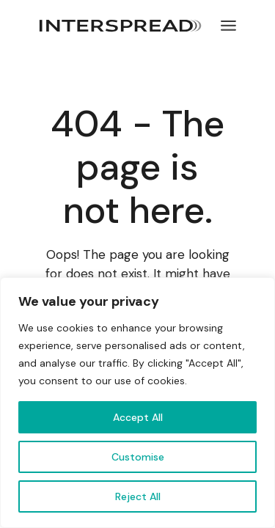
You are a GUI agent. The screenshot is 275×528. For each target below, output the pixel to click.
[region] (137, 402)
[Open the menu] (228, 25)
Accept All (138, 417)
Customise (137, 456)
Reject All (138, 496)
